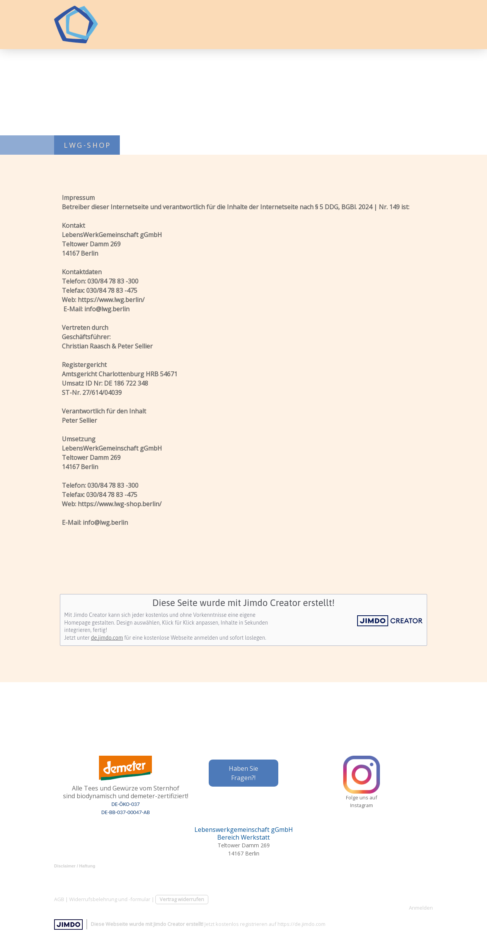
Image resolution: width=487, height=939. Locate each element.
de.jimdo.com (107, 638)
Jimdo (68, 924)
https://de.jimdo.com (301, 923)
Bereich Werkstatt (243, 837)
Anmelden (421, 907)
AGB (59, 899)
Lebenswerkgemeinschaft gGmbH (243, 829)
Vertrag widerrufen (182, 899)
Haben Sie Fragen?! (243, 773)
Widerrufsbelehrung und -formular (109, 899)
